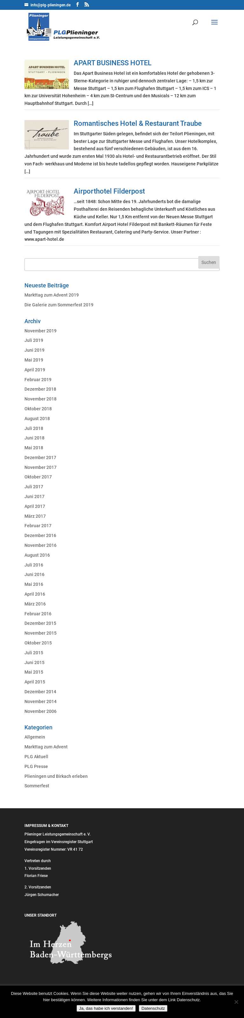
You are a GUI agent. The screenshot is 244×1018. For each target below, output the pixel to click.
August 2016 (37, 555)
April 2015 (34, 681)
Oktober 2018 (38, 408)
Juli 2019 (33, 340)
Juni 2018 (34, 437)
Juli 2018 (33, 428)
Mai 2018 (33, 447)
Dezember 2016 (40, 535)
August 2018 (37, 418)
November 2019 (40, 330)
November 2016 (40, 545)
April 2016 (34, 594)
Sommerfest (36, 785)
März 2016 (35, 603)
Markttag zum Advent (46, 746)
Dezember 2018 (40, 389)
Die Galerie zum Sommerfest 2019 (58, 304)
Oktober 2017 (38, 476)
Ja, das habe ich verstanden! (106, 1008)
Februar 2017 (37, 525)
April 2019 (34, 369)
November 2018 (40, 398)
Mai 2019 (33, 359)
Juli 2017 (33, 486)
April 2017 (34, 506)
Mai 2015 (33, 672)
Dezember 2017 (40, 457)
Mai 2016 (33, 584)
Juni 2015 (34, 662)
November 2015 (40, 633)
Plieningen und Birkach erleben (56, 776)
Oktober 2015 (38, 642)
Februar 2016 (37, 613)
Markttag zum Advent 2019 (51, 295)
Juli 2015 (33, 652)
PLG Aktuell (36, 756)
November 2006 (40, 711)
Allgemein (34, 736)
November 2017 (40, 467)
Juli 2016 (33, 564)
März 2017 (35, 516)
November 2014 (40, 701)
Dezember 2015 (40, 623)
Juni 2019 (34, 350)
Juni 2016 (34, 574)
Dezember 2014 (40, 691)
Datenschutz (153, 1008)
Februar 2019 (37, 379)
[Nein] (236, 1002)
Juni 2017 (34, 496)
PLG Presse (36, 766)
